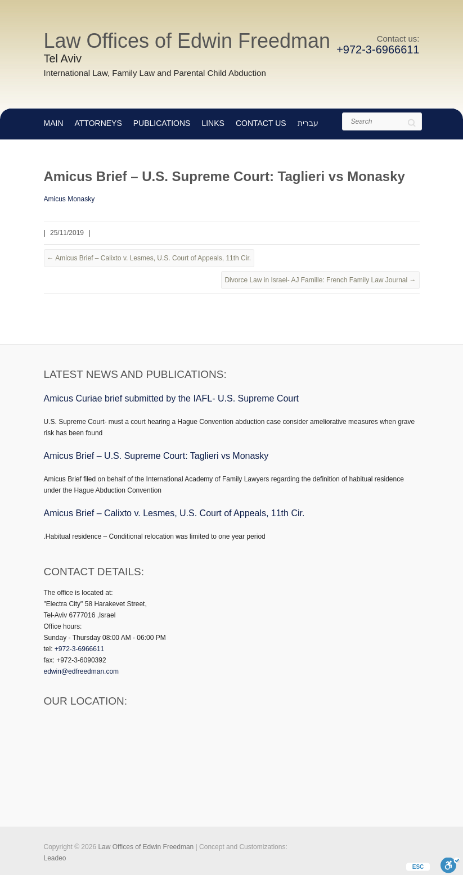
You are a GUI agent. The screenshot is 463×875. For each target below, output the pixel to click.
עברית (308, 123)
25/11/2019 (67, 233)
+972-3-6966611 (377, 49)
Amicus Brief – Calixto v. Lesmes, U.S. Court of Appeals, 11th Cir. (149, 258)
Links (212, 123)
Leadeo (55, 858)
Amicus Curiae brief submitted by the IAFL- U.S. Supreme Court (171, 398)
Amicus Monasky (69, 199)
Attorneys (98, 123)
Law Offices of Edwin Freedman (187, 40)
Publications (162, 123)
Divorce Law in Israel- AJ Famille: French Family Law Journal (320, 280)
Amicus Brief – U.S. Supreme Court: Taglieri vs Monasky (156, 456)
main (54, 123)
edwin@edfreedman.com (81, 671)
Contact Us (261, 123)
